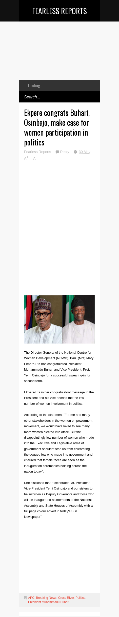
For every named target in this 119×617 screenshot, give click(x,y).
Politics (80, 598)
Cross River (66, 598)
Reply (65, 152)
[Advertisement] (59, 54)
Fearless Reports (59, 10)
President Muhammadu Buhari (48, 602)
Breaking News (46, 598)
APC (31, 598)
